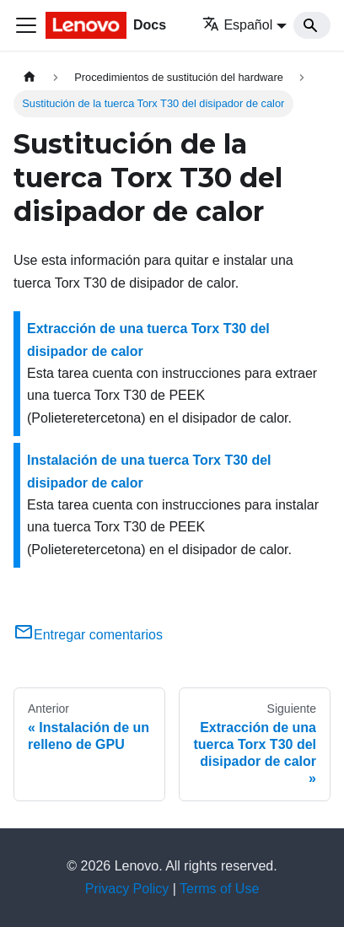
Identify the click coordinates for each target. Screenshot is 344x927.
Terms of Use (219, 888)
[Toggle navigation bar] (26, 25)
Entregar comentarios (88, 635)
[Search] (312, 25)
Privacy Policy (127, 888)
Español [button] (237, 25)
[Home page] (29, 77)
